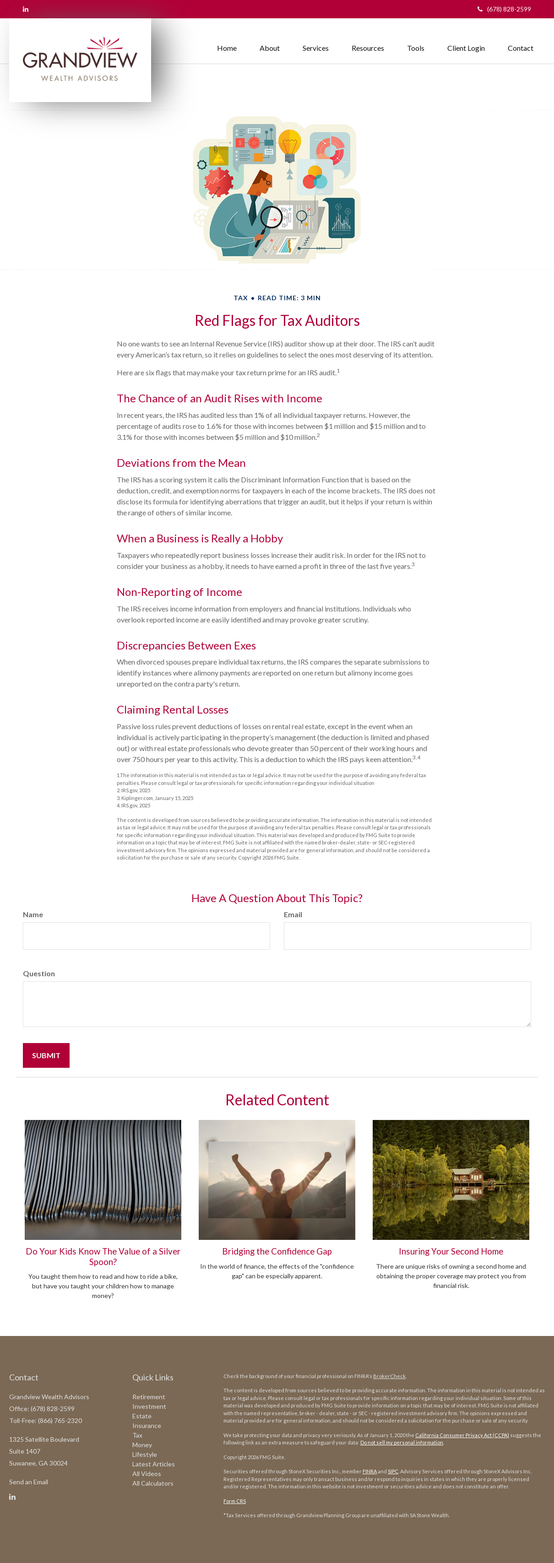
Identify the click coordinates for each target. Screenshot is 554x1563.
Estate (142, 1416)
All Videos (146, 1473)
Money (142, 1445)
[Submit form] (46, 1055)
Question (39, 973)
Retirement (148, 1397)
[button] (269, 39)
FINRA (370, 1471)
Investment (149, 1406)
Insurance (146, 1425)
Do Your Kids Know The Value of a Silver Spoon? (103, 1256)
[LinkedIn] (25, 9)
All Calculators (153, 1483)
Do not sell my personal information (401, 1442)
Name (33, 914)
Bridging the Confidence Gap (277, 1251)
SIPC (393, 1471)
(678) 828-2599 (504, 9)
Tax (137, 1435)
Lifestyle (144, 1454)
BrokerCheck (389, 1376)
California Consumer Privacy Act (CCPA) (462, 1435)
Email (293, 914)
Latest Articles (153, 1464)
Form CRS (234, 1501)
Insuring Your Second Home (451, 1251)
